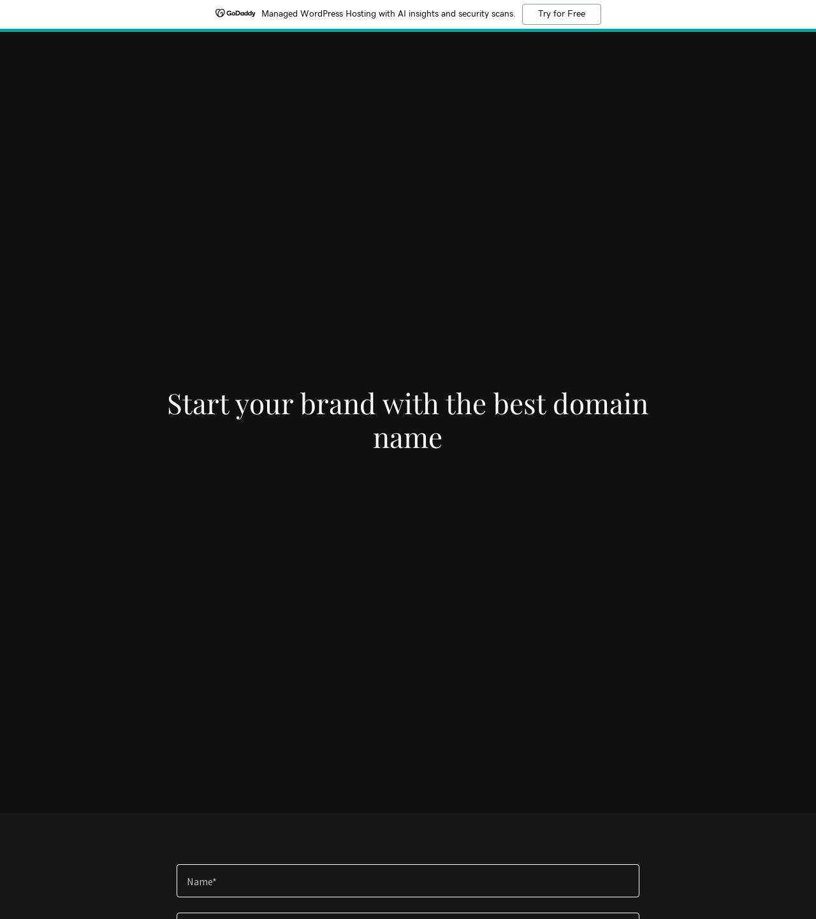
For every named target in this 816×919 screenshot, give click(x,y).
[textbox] (408, 880)
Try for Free (561, 14)
